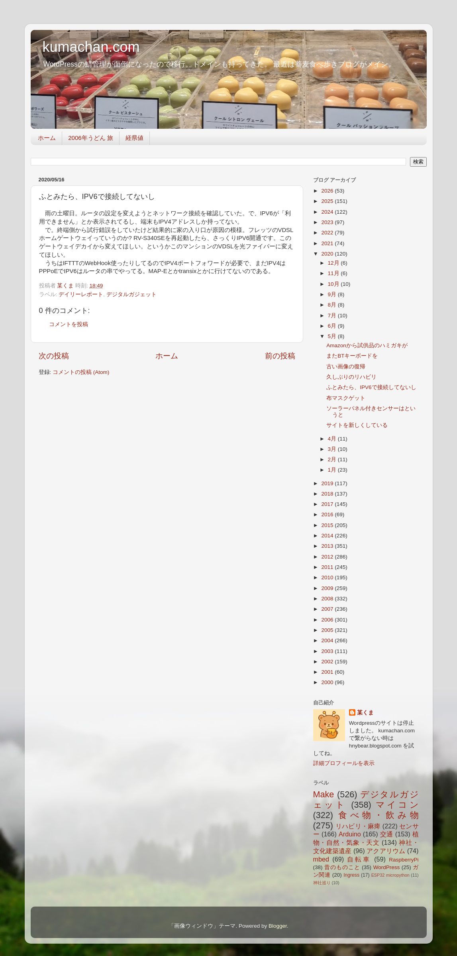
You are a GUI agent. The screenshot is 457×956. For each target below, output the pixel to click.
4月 (333, 439)
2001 (328, 672)
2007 (328, 609)
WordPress (386, 867)
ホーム (47, 137)
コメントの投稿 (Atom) (81, 372)
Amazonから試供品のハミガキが (367, 345)
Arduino (350, 834)
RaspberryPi (403, 860)
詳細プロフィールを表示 (344, 763)
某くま (365, 713)
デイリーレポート (81, 294)
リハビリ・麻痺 (358, 826)
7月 (333, 316)
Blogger (278, 926)
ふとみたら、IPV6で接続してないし (371, 387)
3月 (333, 449)
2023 (328, 222)
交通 (386, 834)
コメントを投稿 (68, 324)
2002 (328, 662)
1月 (333, 470)
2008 (328, 599)
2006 (328, 620)
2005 (328, 630)
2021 (328, 243)
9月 (333, 294)
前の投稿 (280, 356)
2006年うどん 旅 (90, 137)
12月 (334, 263)
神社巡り (322, 882)
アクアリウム (386, 850)
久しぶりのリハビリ (351, 377)
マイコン (397, 805)
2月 (333, 459)
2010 (328, 577)
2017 (328, 504)
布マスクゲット (345, 398)
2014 (328, 536)
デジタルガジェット (131, 294)
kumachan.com (91, 47)
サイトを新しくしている (357, 425)
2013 (328, 546)
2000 (328, 682)
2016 (328, 514)
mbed (321, 859)
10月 (334, 284)
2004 (328, 640)
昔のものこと (342, 867)
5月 (333, 336)
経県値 (134, 137)
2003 (328, 651)
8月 (333, 305)
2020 (328, 254)
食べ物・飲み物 (378, 815)
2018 (328, 494)
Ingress (351, 875)
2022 (328, 233)
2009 (328, 588)
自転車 (359, 859)
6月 (333, 326)
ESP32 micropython (390, 875)
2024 (328, 212)
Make (323, 794)
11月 (334, 273)
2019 (328, 483)
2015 (328, 525)
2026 (328, 191)
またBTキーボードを (352, 356)
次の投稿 (54, 356)
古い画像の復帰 (345, 367)
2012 (328, 557)
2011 (328, 567)
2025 (328, 201)
